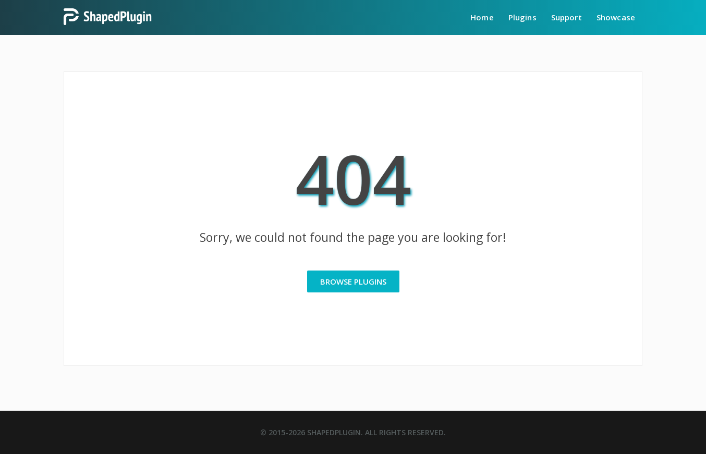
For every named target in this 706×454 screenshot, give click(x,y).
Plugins (522, 17)
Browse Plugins (353, 281)
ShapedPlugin (334, 432)
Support (566, 17)
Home (482, 17)
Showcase (616, 17)
